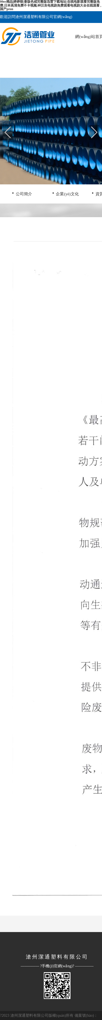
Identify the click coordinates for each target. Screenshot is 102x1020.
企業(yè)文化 (65, 193)
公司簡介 (22, 193)
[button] (94, 132)
